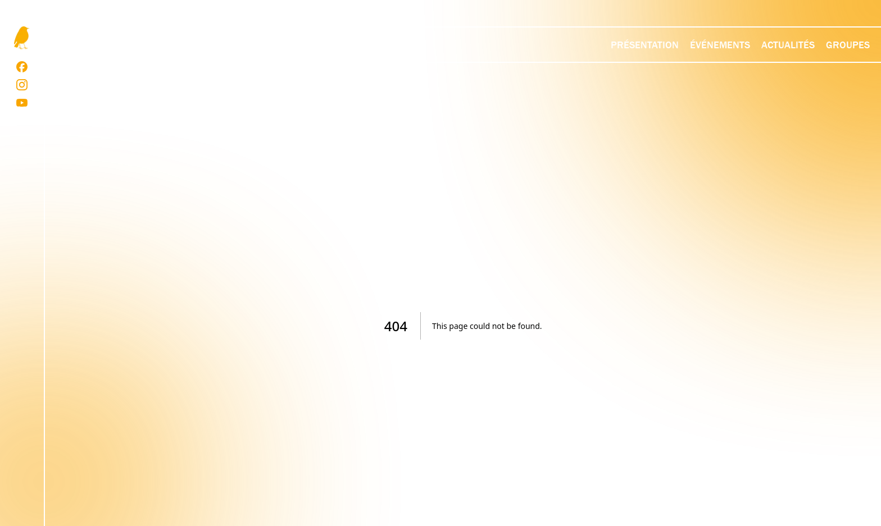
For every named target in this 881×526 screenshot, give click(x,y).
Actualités (788, 45)
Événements (720, 45)
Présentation (645, 45)
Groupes (848, 45)
